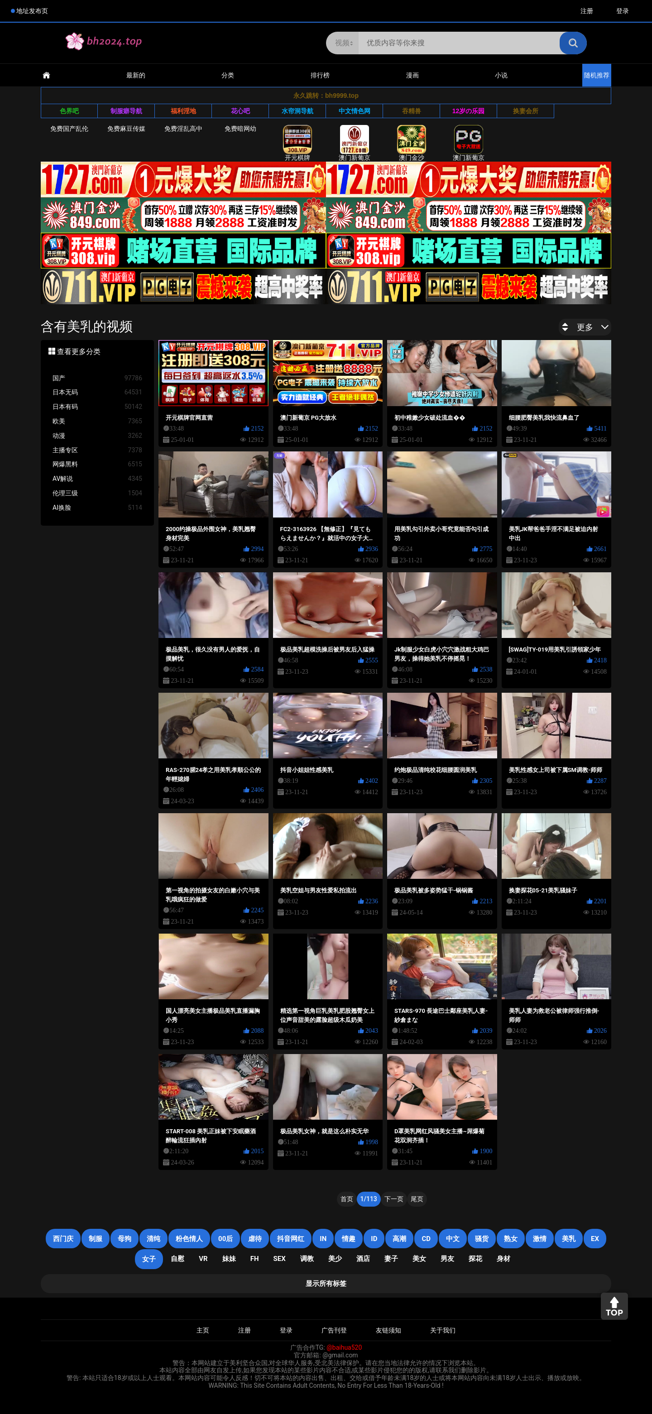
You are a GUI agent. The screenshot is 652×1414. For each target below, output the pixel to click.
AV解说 (97, 479)
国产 (97, 378)
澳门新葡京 (354, 143)
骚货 (482, 1239)
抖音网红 (290, 1239)
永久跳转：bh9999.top (326, 95)
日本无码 (97, 392)
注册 (586, 10)
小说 (501, 75)
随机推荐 (596, 75)
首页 (346, 1199)
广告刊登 (334, 1330)
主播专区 (97, 450)
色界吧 (69, 111)
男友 (447, 1259)
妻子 (391, 1259)
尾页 (417, 1199)
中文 (453, 1239)
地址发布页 (32, 10)
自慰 (177, 1259)
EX (595, 1239)
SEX (279, 1259)
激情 (540, 1239)
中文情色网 (354, 111)
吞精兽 (411, 111)
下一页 (393, 1199)
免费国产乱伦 (69, 128)
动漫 (97, 436)
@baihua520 (344, 1347)
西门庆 (63, 1239)
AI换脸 (97, 508)
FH (254, 1259)
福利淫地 (183, 111)
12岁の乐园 (468, 111)
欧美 (97, 421)
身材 (503, 1259)
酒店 (363, 1259)
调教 (307, 1259)
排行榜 (320, 75)
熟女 (511, 1239)
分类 (227, 75)
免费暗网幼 (240, 128)
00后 (225, 1239)
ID (374, 1239)
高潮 (399, 1239)
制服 (95, 1239)
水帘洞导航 (297, 111)
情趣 (348, 1239)
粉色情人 (189, 1239)
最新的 (135, 75)
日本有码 (97, 407)
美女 (419, 1259)
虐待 (255, 1239)
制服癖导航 (126, 111)
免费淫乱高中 (183, 128)
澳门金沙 (411, 143)
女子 (149, 1259)
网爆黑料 (97, 464)
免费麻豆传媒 (126, 128)
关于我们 (442, 1330)
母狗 (124, 1239)
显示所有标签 (326, 1284)
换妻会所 (525, 111)
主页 (203, 1330)
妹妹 (229, 1259)
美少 (335, 1259)
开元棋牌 (297, 143)
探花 (475, 1259)
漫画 (412, 75)
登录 (622, 10)
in (323, 1239)
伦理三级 (97, 493)
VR (203, 1259)
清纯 (153, 1239)
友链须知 (388, 1330)
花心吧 (240, 111)
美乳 (568, 1239)
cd (426, 1239)
